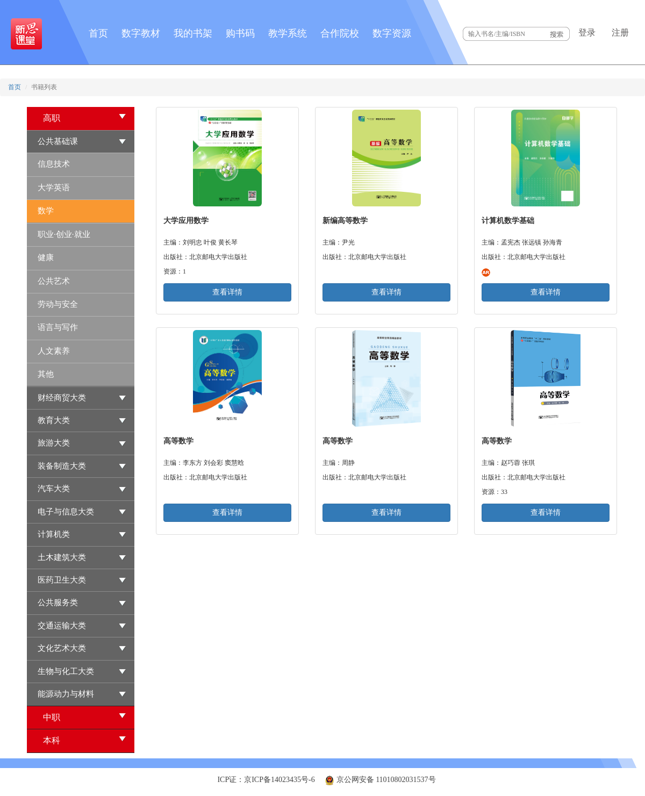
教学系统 (287, 33)
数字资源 (391, 33)
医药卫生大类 (62, 580)
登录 (587, 32)
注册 (620, 32)
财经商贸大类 (62, 397)
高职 (84, 117)
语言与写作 (58, 327)
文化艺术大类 (62, 648)
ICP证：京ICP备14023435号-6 (265, 780)
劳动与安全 (58, 304)
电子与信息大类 (66, 511)
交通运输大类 (62, 625)
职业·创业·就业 (64, 234)
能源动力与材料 (66, 694)
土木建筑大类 (62, 557)
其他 (46, 374)
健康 (46, 257)
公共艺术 (54, 281)
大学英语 (54, 187)
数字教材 (140, 33)
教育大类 (54, 420)
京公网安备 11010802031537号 (380, 780)
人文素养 (54, 351)
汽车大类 (54, 488)
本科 (84, 740)
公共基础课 (58, 141)
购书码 (240, 33)
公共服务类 (58, 602)
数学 (46, 210)
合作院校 (339, 33)
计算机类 (54, 534)
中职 (84, 717)
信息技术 (54, 164)
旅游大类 (54, 443)
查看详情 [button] (227, 292)
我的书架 (193, 33)
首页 (98, 33)
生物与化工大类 (66, 671)
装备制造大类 (62, 466)
